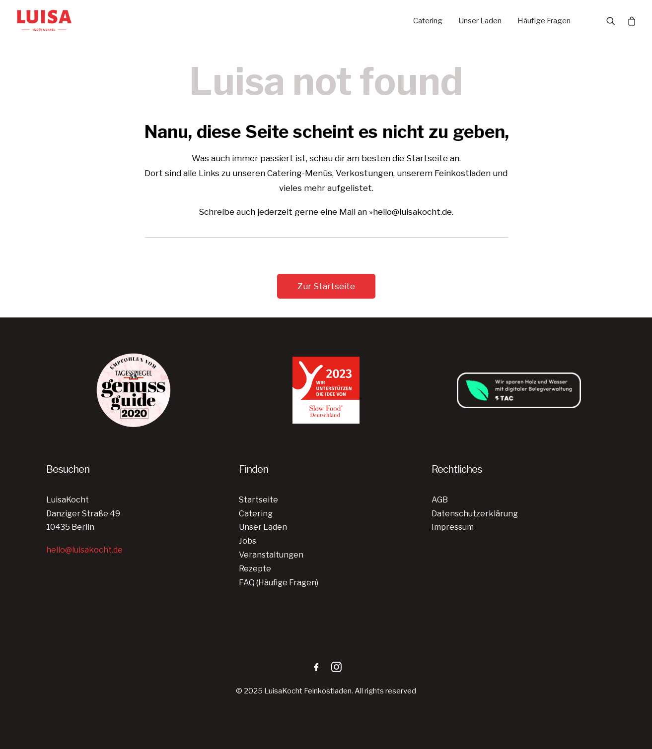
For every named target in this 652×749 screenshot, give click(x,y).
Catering (427, 20)
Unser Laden (480, 20)
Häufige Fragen (544, 20)
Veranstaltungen (271, 555)
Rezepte (255, 568)
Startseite (258, 499)
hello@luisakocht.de (84, 550)
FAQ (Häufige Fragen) (278, 582)
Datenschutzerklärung (475, 513)
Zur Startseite (326, 286)
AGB (440, 499)
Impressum (453, 527)
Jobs (247, 541)
